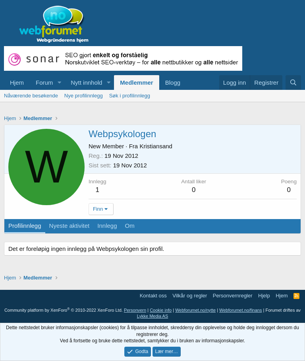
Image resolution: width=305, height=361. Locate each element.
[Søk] (293, 82)
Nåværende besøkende (31, 96)
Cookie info (161, 310)
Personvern (135, 310)
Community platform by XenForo (63, 310)
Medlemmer (136, 82)
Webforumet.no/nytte (195, 310)
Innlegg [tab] (107, 225)
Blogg (172, 82)
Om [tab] (130, 225)
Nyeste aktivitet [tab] (69, 225)
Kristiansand (155, 146)
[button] (59, 82)
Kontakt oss (153, 296)
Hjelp (264, 296)
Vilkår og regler (189, 296)
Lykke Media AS (152, 316)
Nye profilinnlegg (83, 96)
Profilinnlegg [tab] (24, 225)
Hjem (17, 82)
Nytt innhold (86, 82)
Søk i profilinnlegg (129, 96)
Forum (44, 82)
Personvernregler (233, 296)
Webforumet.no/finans (240, 310)
